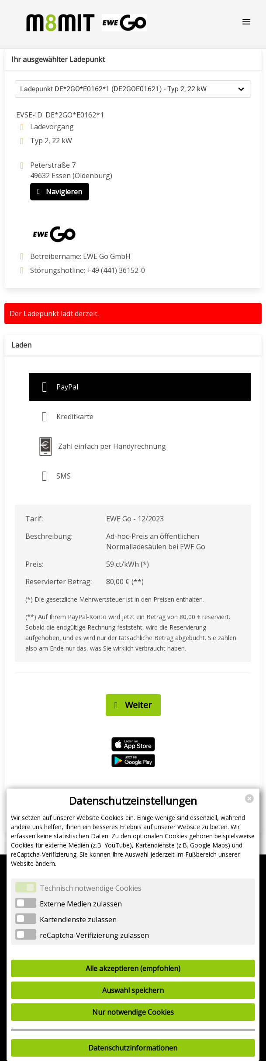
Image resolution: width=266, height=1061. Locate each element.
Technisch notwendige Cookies (91, 888)
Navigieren (57, 191)
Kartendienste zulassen (78, 919)
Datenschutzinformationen (132, 1048)
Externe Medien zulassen (81, 904)
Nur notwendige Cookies (133, 1012)
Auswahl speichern (133, 990)
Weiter (131, 705)
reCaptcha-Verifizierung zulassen (94, 935)
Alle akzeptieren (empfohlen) (133, 968)
